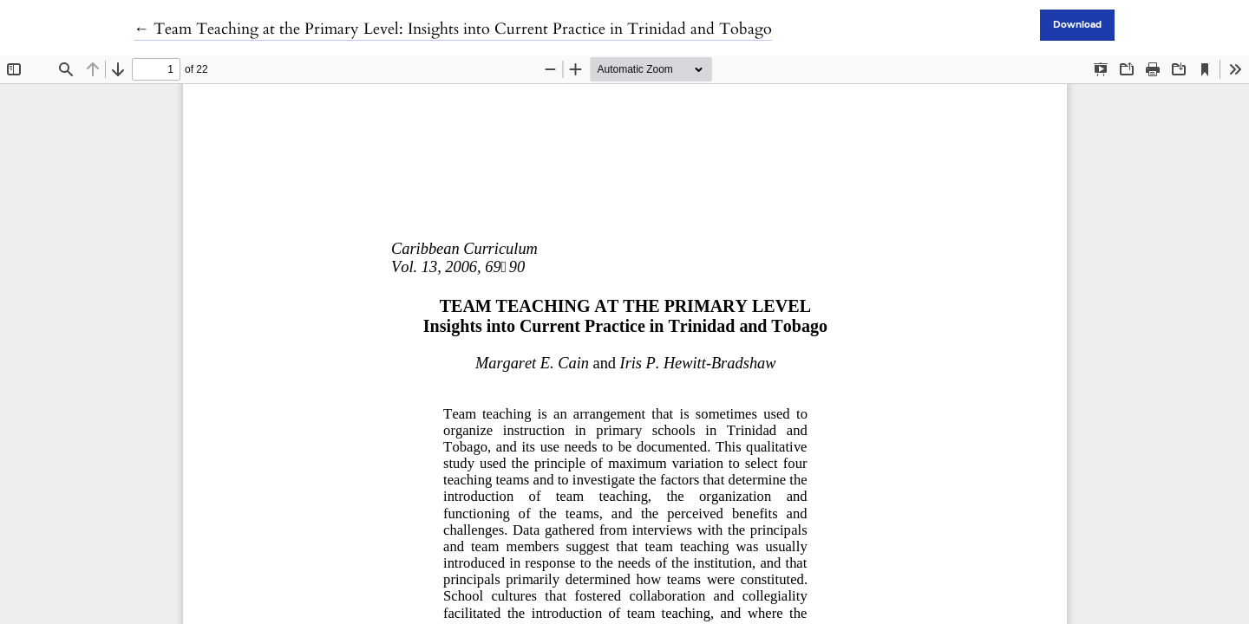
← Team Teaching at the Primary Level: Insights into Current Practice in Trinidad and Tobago (453, 29)
